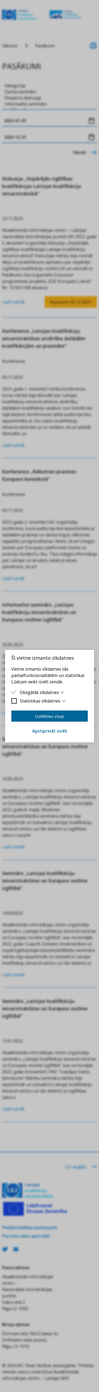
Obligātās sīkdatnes (42, 692)
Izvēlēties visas (49, 716)
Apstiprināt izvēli (49, 731)
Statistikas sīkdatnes (43, 701)
